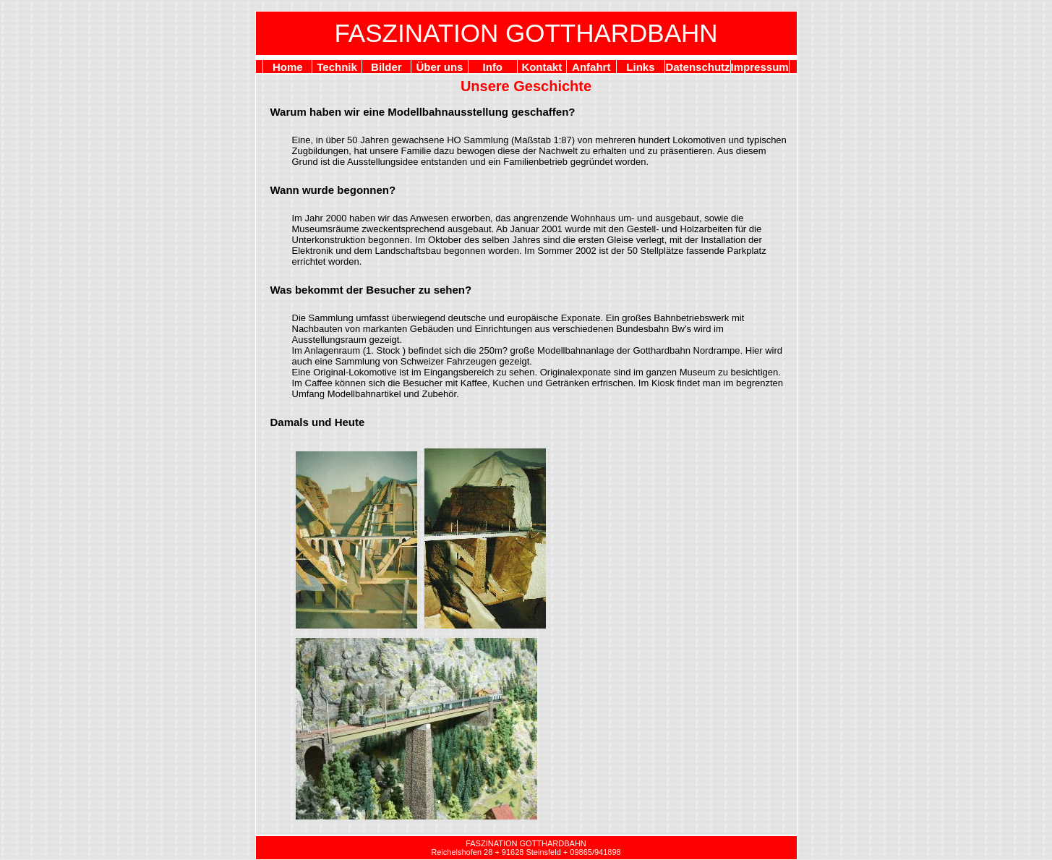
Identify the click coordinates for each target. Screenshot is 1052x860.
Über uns (439, 67)
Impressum (760, 67)
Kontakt (541, 67)
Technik (337, 67)
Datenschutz (697, 67)
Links (640, 67)
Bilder (386, 67)
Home (288, 67)
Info (493, 67)
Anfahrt (591, 67)
